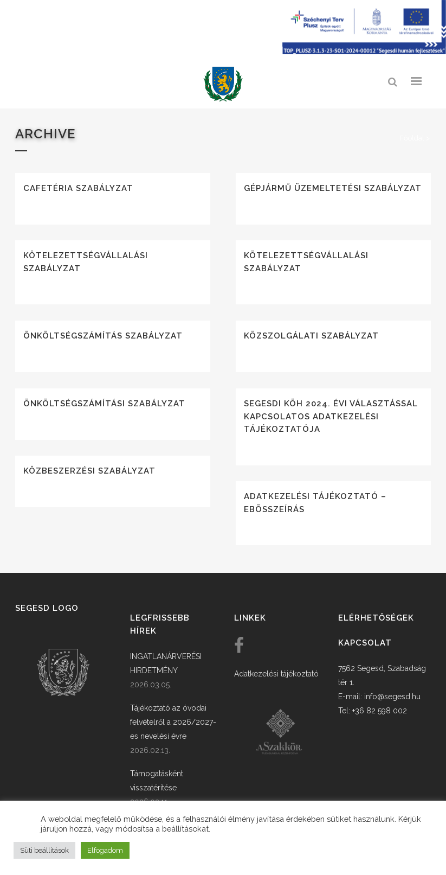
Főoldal (411, 138)
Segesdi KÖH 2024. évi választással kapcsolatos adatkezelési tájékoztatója (331, 416)
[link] (223, 84)
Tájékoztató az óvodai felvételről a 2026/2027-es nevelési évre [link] (173, 722)
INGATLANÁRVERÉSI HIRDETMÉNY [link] (166, 663)
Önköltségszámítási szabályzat (104, 403)
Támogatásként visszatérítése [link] (156, 780)
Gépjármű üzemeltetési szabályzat (333, 188)
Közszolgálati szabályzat (311, 336)
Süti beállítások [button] (44, 850)
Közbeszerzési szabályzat (89, 471)
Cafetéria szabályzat (78, 188)
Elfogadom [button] (105, 850)
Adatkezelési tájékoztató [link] (276, 673)
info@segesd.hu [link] (392, 696)
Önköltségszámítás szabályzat (103, 336)
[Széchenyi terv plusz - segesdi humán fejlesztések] (364, 51)
